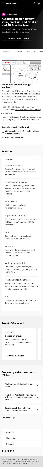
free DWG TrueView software (27, 109)
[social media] (8, 451)
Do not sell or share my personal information (22, 459)
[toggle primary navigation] (4, 3)
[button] (21, 160)
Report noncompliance (22, 461)
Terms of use (35, 461)
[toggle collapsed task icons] (30, 3)
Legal (3, 463)
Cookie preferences (8, 461)
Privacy (4, 459)
